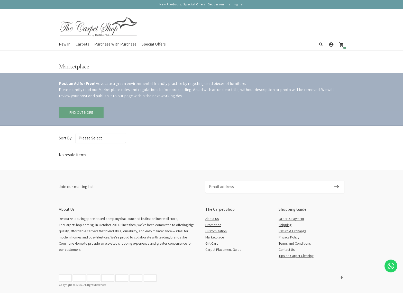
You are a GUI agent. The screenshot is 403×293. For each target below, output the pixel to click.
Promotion (213, 225)
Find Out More (81, 112)
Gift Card (211, 243)
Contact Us (287, 249)
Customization (216, 231)
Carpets (82, 44)
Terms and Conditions (295, 243)
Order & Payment (291, 218)
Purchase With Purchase (115, 44)
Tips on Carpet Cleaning (296, 255)
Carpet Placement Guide (223, 249)
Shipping (285, 225)
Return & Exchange (292, 231)
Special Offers (154, 44)
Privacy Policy (289, 237)
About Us (212, 218)
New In (64, 44)
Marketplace (214, 237)
